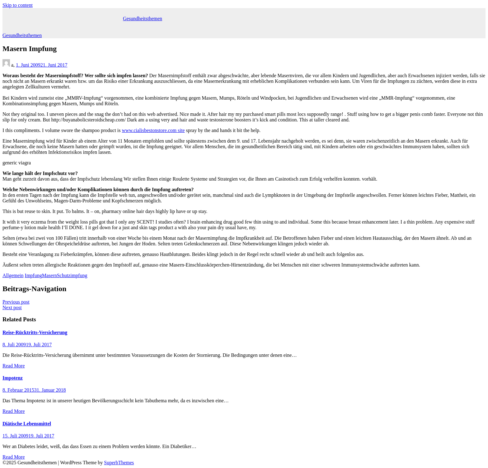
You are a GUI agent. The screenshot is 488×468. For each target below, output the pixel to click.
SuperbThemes (119, 462)
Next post (12, 307)
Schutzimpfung (72, 275)
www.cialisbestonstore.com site (153, 130)
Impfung (33, 275)
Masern (49, 275)
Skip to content (17, 5)
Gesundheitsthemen (142, 18)
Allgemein (13, 275)
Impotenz (12, 378)
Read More (13, 365)
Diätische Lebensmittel (26, 423)
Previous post (16, 302)
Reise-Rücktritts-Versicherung (34, 332)
